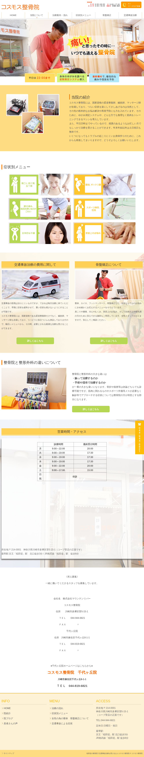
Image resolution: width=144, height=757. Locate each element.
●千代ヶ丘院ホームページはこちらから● (72, 666)
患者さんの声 (11, 723)
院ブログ (8, 718)
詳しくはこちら (35, 341)
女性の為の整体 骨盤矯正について (70, 718)
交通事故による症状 (62, 723)
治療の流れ (57, 708)
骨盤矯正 (107, 15)
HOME (13, 15)
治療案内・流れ (60, 15)
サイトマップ (9, 753)
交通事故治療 (130, 15)
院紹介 (7, 713)
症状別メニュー (83, 15)
